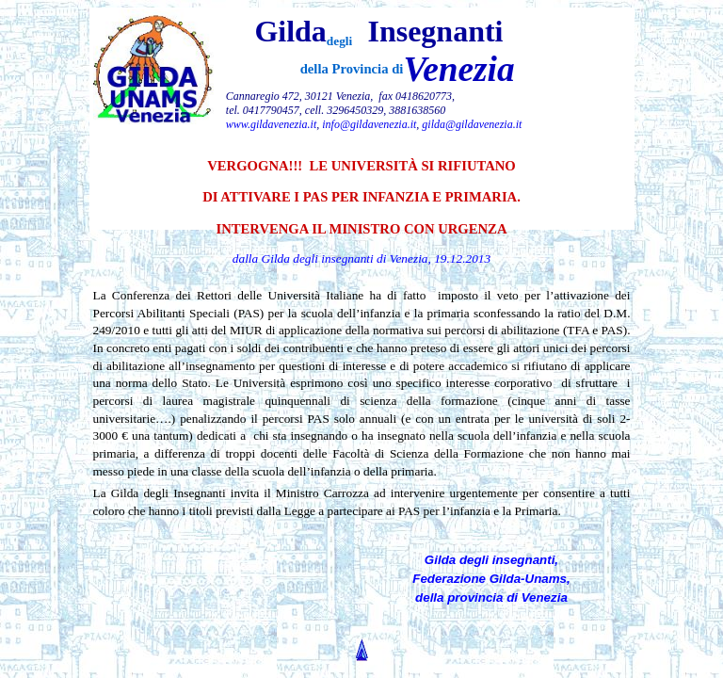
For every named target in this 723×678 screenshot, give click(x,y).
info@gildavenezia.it (369, 124)
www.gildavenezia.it (271, 124)
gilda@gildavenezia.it (472, 124)
